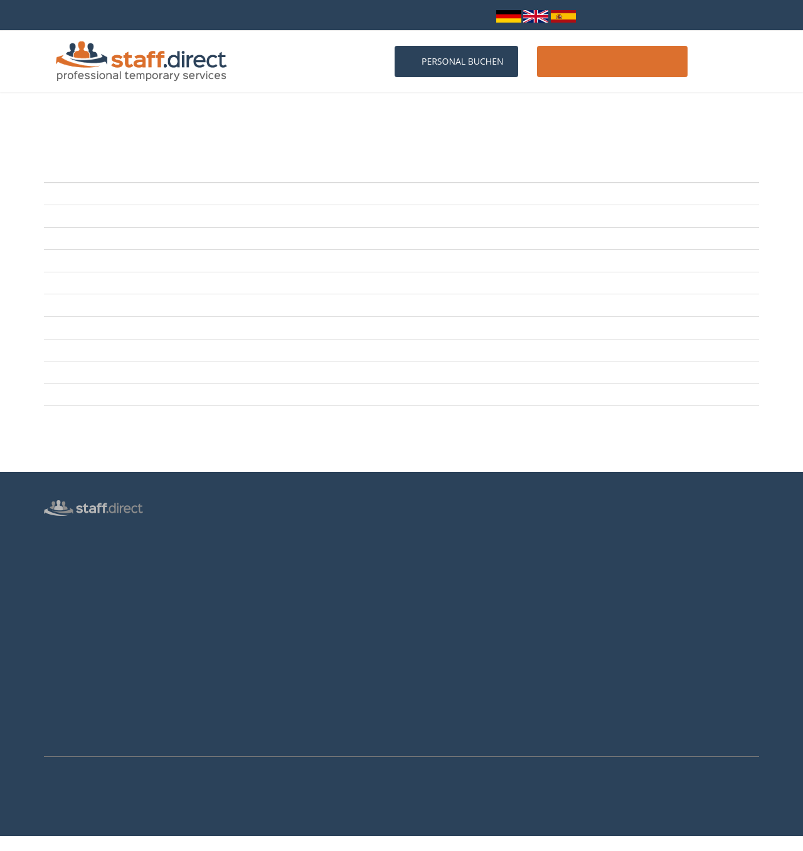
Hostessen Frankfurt (266, 661)
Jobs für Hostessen (446, 552)
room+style (189, 216)
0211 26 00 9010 (312, 15)
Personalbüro (69, 551)
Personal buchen (456, 61)
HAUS (178, 327)
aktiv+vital (187, 416)
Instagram (618, 609)
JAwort (180, 260)
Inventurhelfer (71, 587)
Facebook (616, 592)
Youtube (615, 626)
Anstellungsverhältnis (451, 534)
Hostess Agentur (75, 532)
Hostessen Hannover (267, 679)
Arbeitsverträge (73, 733)
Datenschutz (68, 642)
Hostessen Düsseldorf (269, 643)
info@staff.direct (404, 15)
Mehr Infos (16, 844)
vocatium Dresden (203, 394)
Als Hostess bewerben (453, 588)
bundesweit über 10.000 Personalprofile (124, 15)
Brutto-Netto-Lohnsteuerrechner (473, 607)
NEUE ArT (186, 194)
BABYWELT (188, 350)
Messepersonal (73, 569)
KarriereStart (192, 283)
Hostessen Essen (259, 698)
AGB (52, 678)
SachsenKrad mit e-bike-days (222, 238)
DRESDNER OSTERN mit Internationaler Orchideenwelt (271, 372)
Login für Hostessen (82, 623)
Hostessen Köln (257, 625)
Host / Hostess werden (612, 61)
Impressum (65, 696)
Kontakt (728, 61)
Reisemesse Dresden (207, 305)
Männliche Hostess (79, 605)
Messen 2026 (253, 552)
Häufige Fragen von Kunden (280, 588)
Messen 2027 (253, 570)
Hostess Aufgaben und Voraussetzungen (488, 570)
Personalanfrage (259, 534)
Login (474, 15)
